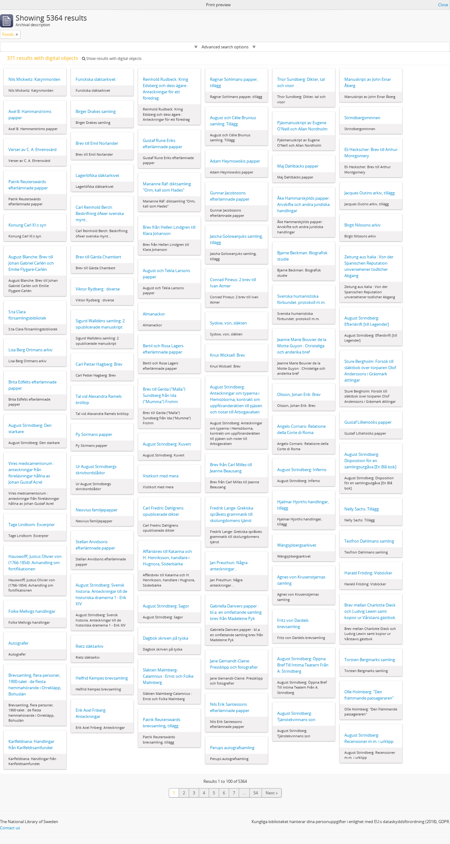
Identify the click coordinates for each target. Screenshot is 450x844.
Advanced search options (225, 47)
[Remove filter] (17, 34)
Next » (272, 793)
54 (255, 793)
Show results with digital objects (112, 58)
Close (443, 4)
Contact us (10, 828)
